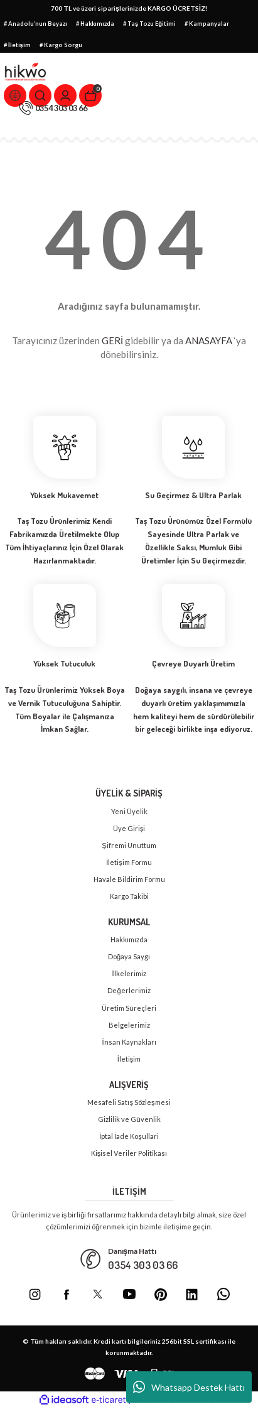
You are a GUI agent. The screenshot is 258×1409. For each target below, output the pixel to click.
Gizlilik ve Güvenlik (129, 1119)
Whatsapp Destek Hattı (189, 1387)
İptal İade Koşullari (129, 1136)
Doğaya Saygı (129, 956)
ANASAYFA (208, 340)
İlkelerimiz (129, 973)
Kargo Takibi (129, 896)
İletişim (129, 1059)
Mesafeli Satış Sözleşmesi (128, 1102)
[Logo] (26, 71)
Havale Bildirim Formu (129, 879)
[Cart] (90, 95)
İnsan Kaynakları (129, 1042)
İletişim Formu (129, 862)
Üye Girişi (129, 828)
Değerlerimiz (128, 990)
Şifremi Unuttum (129, 845)
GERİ (112, 340)
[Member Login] (65, 95)
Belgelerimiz (129, 1025)
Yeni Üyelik (129, 811)
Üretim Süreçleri (129, 1008)
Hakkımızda (129, 939)
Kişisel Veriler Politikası (129, 1153)
